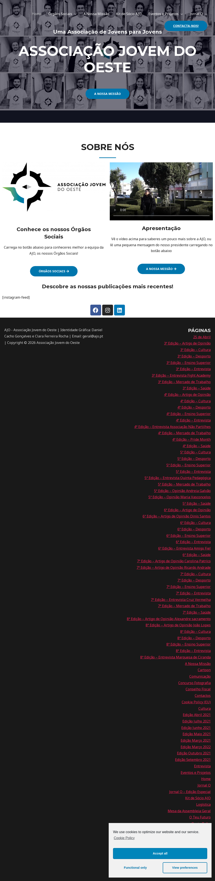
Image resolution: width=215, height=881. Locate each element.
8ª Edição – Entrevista (193, 650)
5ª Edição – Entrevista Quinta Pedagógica (178, 477)
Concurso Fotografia (194, 682)
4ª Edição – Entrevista (193, 420)
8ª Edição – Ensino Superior (188, 644)
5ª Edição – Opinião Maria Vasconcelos (179, 497)
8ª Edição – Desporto (194, 638)
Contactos (203, 695)
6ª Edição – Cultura (195, 522)
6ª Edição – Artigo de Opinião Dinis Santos (177, 516)
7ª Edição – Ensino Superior (188, 586)
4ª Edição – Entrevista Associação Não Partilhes (172, 426)
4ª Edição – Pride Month (191, 439)
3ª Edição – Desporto (194, 356)
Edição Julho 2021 (196, 721)
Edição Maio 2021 (197, 734)
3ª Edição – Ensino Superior (188, 362)
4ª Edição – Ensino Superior (188, 413)
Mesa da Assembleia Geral (189, 811)
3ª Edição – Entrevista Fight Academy (181, 375)
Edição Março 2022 (196, 747)
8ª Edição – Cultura (195, 631)
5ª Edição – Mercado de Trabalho (184, 484)
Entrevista (202, 766)
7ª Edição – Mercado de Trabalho (184, 606)
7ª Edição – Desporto (194, 580)
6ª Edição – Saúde (197, 554)
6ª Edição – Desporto (194, 529)
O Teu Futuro (200, 817)
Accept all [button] (160, 853)
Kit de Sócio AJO (129, 13)
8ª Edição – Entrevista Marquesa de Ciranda (175, 657)
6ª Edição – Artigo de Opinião (187, 510)
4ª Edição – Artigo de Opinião (187, 394)
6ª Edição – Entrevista (193, 541)
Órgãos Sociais (60, 13)
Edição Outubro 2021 (194, 753)
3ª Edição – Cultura (195, 349)
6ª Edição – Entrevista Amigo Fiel (184, 548)
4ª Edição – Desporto (194, 407)
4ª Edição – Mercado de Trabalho (184, 433)
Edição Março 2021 (196, 740)
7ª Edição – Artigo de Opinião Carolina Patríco (174, 561)
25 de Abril (202, 337)
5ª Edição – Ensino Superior (188, 465)
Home (36, 13)
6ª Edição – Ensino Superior (188, 535)
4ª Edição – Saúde (197, 446)
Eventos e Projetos (163, 13)
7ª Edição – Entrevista (193, 593)
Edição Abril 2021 (197, 714)
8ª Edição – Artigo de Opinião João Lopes (178, 625)
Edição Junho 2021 (196, 727)
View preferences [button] (185, 867)
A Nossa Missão (96, 13)
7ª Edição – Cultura (195, 574)
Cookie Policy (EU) (196, 702)
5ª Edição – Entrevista (193, 471)
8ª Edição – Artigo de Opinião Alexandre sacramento (169, 618)
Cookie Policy (124, 838)
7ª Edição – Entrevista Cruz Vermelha (181, 599)
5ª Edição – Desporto (194, 458)
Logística (203, 804)
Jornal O (196, 13)
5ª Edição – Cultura (195, 452)
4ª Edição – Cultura (195, 401)
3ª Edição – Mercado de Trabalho (184, 381)
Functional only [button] (135, 867)
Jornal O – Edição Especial (190, 791)
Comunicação (200, 676)
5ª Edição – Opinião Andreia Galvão (182, 490)
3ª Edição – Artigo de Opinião (187, 343)
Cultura (204, 708)
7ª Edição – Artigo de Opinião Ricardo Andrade (174, 567)
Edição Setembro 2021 (193, 759)
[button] (107, 94)
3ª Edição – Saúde (197, 388)
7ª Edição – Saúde (197, 612)
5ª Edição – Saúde (197, 503)
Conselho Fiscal (198, 689)
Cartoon (204, 670)
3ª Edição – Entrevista (193, 369)
